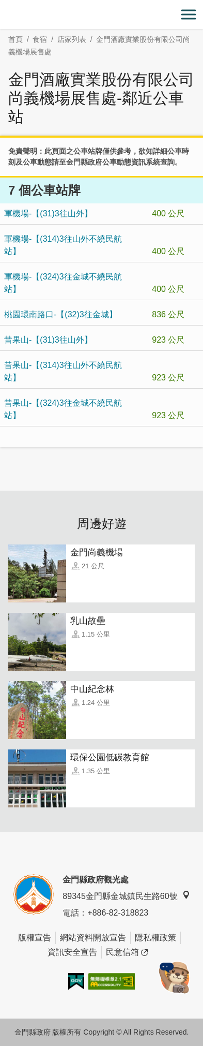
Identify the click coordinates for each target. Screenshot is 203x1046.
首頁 (15, 39)
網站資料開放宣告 (93, 937)
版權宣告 (34, 937)
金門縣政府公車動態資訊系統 (113, 162)
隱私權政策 (155, 937)
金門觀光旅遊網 (102, 14)
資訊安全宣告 (72, 952)
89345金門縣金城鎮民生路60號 (126, 896)
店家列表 (71, 39)
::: (3, 6)
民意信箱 (127, 952)
